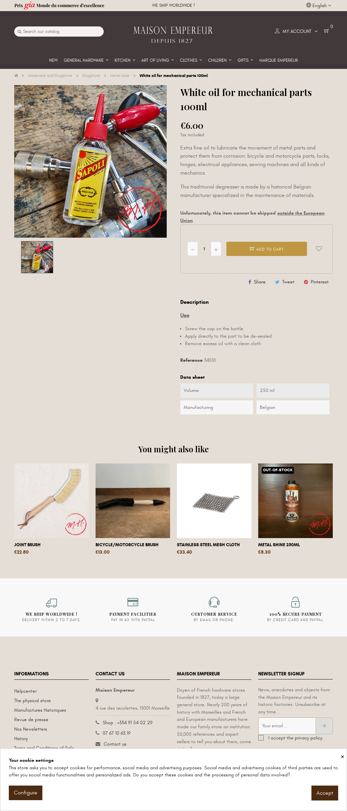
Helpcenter (25, 691)
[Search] (59, 31)
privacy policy (308, 738)
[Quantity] (204, 249)
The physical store (32, 701)
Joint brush (27, 545)
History (21, 738)
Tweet (288, 282)
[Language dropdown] (318, 5)
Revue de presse (31, 720)
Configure (25, 793)
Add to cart (267, 249)
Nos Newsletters (30, 729)
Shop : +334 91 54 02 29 (127, 723)
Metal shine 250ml (279, 545)
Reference (191, 360)
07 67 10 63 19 (116, 733)
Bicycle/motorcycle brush (127, 545)
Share (260, 282)
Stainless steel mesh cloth (208, 545)
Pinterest (320, 282)
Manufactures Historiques (40, 710)
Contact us (115, 744)
